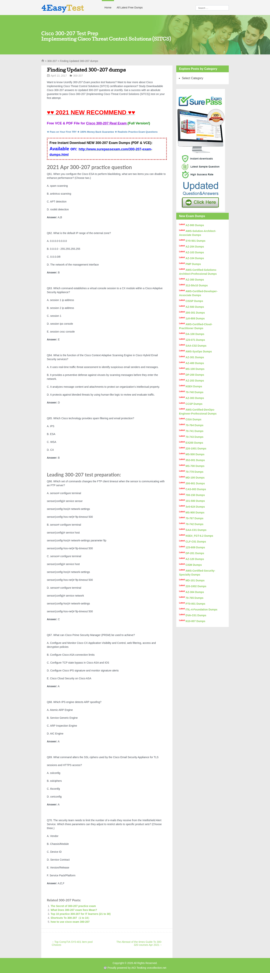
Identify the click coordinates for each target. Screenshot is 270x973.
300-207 (52, 60)
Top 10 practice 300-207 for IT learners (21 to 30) (81, 913)
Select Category (192, 78)
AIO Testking (138, 967)
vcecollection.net (156, 967)
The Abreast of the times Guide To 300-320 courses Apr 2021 (139, 943)
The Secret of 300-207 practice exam (73, 906)
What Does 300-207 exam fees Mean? (74, 909)
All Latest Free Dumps (130, 7)
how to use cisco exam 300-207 (70, 921)
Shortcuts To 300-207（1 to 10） (71, 917)
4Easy (62, 8)
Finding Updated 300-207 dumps (86, 69)
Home (107, 7)
